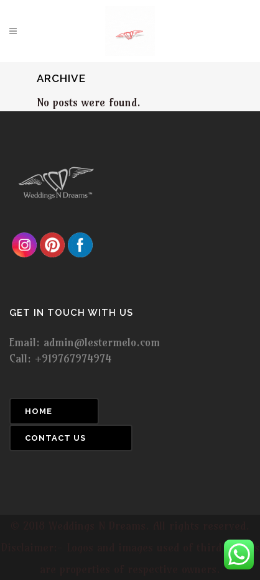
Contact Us (55, 438)
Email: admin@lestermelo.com (84, 342)
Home (38, 411)
